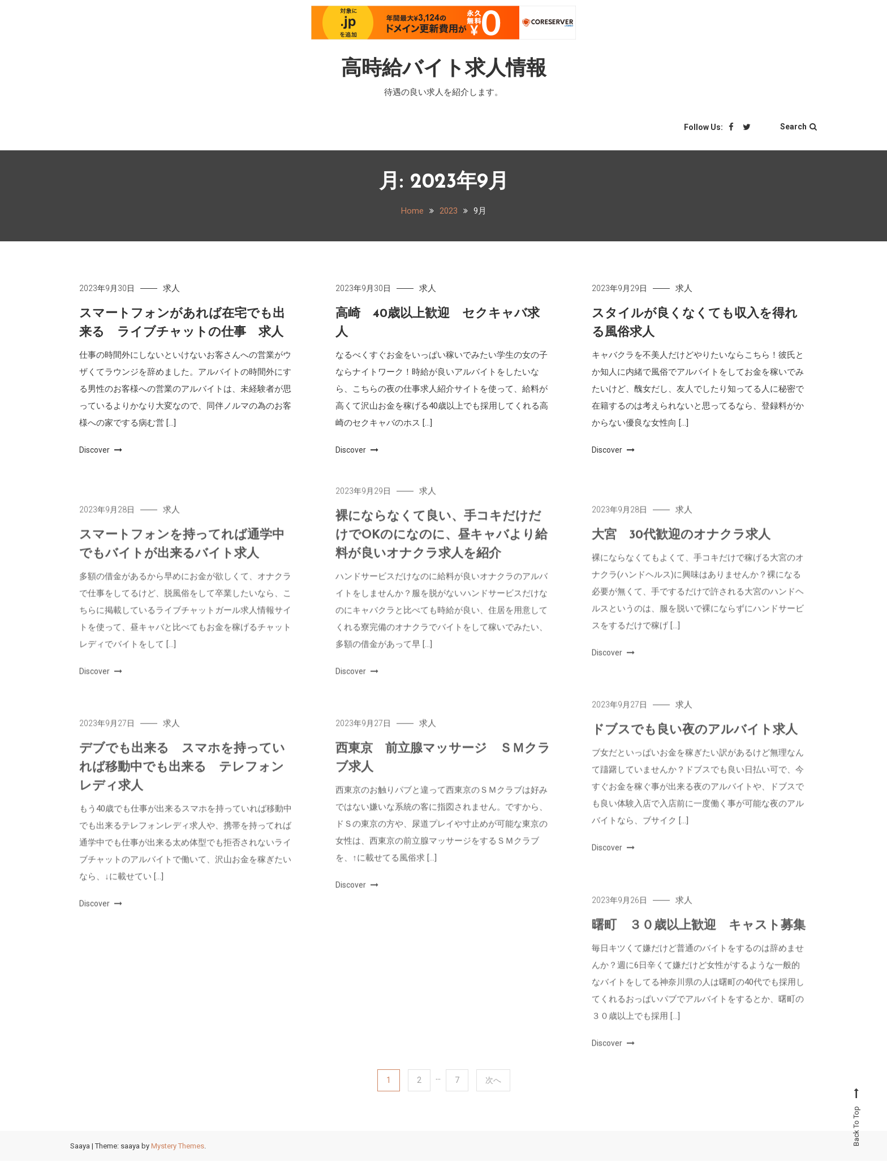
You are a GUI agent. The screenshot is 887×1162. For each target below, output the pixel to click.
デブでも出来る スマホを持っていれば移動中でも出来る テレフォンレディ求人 (182, 782)
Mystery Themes (177, 1147)
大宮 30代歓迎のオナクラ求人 (681, 549)
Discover (100, 451)
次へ (493, 1081)
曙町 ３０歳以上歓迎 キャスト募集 (699, 940)
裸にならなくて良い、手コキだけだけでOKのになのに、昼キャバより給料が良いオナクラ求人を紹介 (441, 549)
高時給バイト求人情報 (443, 69)
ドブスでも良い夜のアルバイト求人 (695, 744)
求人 (171, 289)
